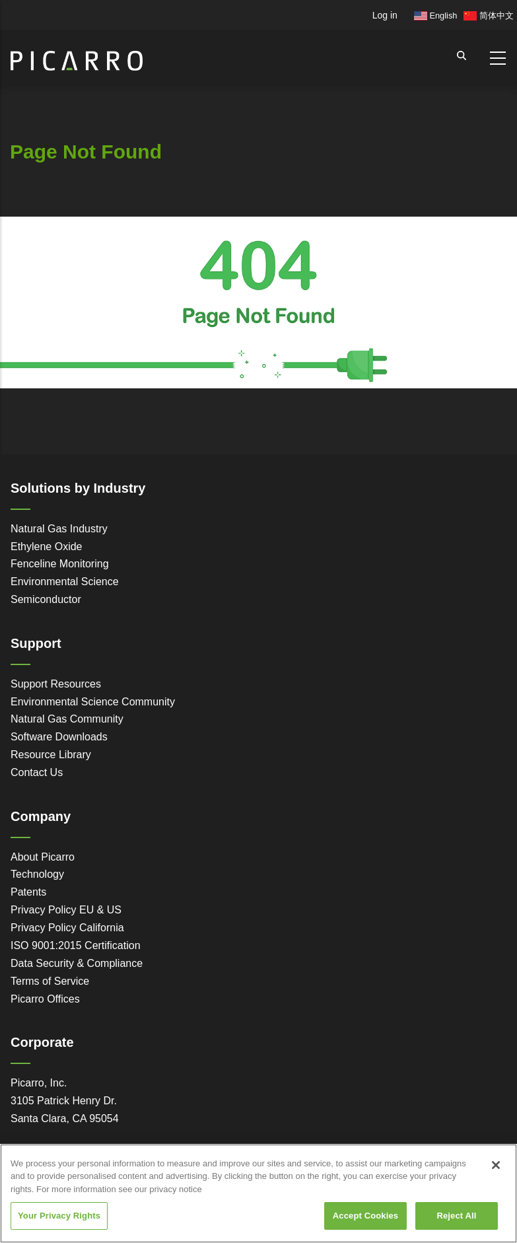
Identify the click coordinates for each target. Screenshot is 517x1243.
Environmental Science (65, 581)
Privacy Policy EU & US (66, 909)
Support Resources (56, 684)
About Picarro (43, 857)
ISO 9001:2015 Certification (76, 945)
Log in (384, 15)
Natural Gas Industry (59, 528)
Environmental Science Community (93, 701)
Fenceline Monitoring (60, 563)
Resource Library (51, 754)
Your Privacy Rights (59, 1216)
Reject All (456, 1216)
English (436, 15)
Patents (28, 892)
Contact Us (37, 772)
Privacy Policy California (67, 927)
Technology (37, 874)
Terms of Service (50, 981)
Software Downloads (59, 736)
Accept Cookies (365, 1216)
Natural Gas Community (67, 719)
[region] (258, 1193)
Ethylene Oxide (47, 546)
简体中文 (489, 15)
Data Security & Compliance (77, 963)
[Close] (495, 1165)
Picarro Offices (45, 999)
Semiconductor (46, 599)
